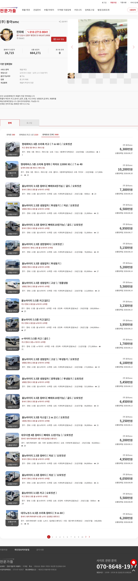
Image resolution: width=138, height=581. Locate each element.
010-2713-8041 (39, 32)
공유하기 (64, 21)
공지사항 (40, 549)
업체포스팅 (89, 9)
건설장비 (37, 9)
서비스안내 (134, 2)
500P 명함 (60, 39)
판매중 (11, 134)
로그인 (104, 2)
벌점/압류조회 (104, 9)
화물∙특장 (26, 9)
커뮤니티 (78, 9)
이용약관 (3, 549)
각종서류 (123, 2)
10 (82, 537)
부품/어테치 (49, 9)
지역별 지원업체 (64, 9)
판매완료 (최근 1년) (28, 134)
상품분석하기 (13, 154)
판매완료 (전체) (50, 134)
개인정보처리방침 (21, 549)
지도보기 (20, 38)
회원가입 (113, 2)
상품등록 (133, 10)
